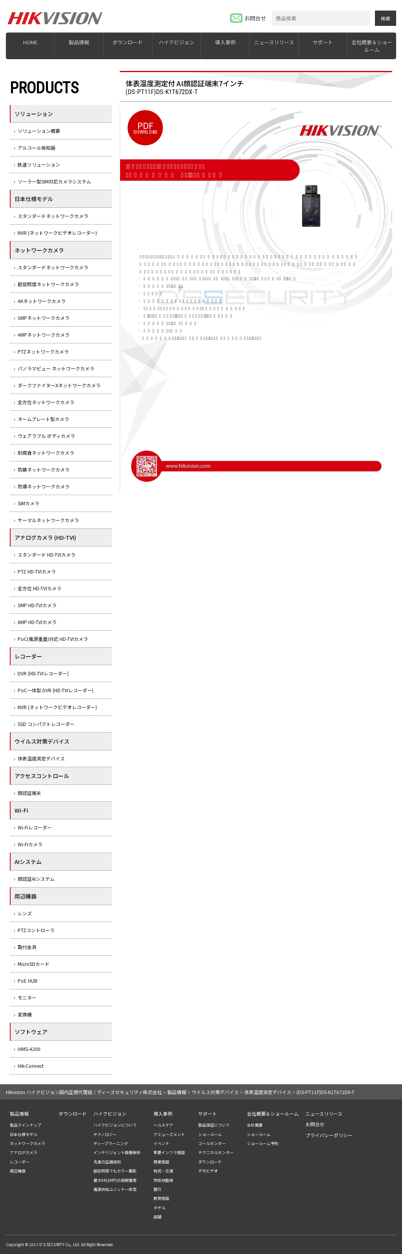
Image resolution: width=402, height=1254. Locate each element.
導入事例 (225, 42)
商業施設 (161, 1162)
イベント (161, 1143)
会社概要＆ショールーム (371, 45)
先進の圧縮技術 (107, 1162)
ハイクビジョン (176, 42)
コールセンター (212, 1143)
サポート (322, 42)
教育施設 (161, 1198)
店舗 (157, 1217)
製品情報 (79, 42)
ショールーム (210, 1134)
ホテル (159, 1207)
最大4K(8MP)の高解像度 (115, 1180)
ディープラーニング (110, 1143)
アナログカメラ (23, 1152)
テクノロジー (105, 1134)
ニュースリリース (274, 42)
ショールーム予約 (262, 1143)
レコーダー (19, 1162)
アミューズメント (169, 1134)
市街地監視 (163, 1180)
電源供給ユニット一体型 (115, 1189)
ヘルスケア (163, 1125)
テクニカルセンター (216, 1152)
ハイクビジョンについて (115, 1125)
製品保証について (214, 1125)
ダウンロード (127, 42)
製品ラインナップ (25, 1125)
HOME (30, 42)
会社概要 (255, 1125)
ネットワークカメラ (27, 1143)
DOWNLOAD (145, 127)
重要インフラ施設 (169, 1152)
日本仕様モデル (23, 1134)
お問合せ (255, 18)
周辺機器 (18, 1171)
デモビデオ (208, 1171)
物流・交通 (163, 1171)
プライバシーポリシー (329, 1135)
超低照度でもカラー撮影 (115, 1171)
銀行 (157, 1189)
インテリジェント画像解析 (117, 1152)
